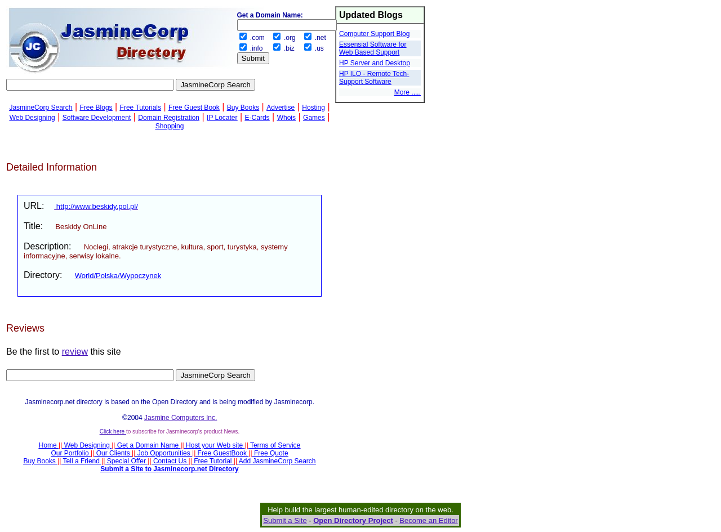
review (75, 351)
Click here (113, 431)
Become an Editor (428, 520)
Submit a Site (284, 520)
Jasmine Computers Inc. (180, 418)
